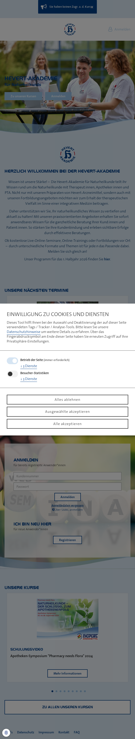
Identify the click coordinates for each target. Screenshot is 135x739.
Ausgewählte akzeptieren (67, 411)
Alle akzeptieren (67, 424)
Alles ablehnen (67, 399)
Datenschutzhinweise (23, 332)
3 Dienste (28, 366)
